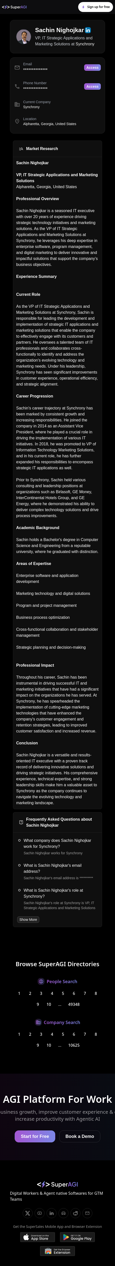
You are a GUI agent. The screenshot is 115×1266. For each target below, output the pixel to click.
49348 (74, 1004)
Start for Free (35, 1136)
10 (49, 1004)
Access (92, 68)
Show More (28, 920)
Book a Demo (79, 1136)
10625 (74, 1045)
